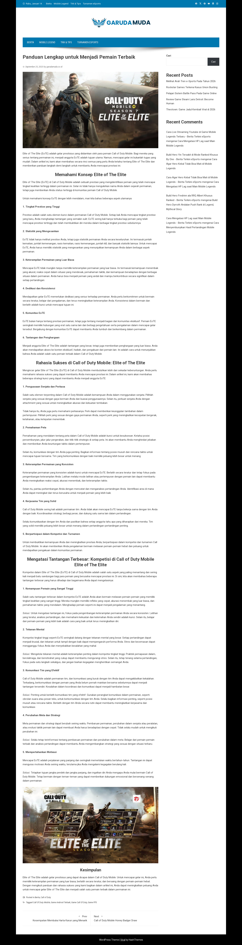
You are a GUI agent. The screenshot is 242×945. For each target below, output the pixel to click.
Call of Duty (46, 897)
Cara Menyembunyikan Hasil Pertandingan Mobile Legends (192, 227)
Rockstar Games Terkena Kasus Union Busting (191, 87)
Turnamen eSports (92, 3)
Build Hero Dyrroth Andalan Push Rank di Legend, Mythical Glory (191, 205)
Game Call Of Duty (79, 902)
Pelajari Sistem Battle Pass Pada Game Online (191, 93)
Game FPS (92, 902)
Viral (122, 939)
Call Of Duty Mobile (41, 902)
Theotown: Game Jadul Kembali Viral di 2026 (190, 109)
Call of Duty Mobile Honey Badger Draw (124, 918)
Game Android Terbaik (60, 902)
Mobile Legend (61, 3)
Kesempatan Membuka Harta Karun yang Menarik (56, 918)
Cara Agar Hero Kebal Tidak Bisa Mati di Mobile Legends (191, 164)
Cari (168, 55)
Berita (49, 3)
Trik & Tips (76, 3)
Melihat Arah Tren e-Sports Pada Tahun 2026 (191, 81)
